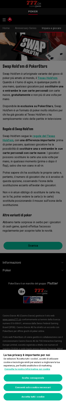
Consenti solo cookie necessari (33, 387)
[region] (33, 377)
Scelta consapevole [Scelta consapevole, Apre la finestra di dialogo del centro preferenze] (33, 378)
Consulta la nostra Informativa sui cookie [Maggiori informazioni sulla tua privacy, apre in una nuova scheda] (27, 369)
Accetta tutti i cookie (33, 396)
